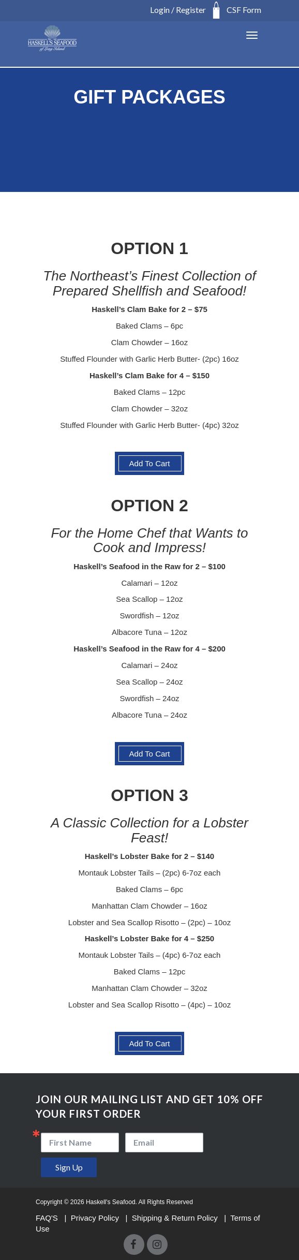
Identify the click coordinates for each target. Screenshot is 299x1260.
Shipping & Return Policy (176, 1217)
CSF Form (244, 9)
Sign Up (69, 1167)
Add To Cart (149, 463)
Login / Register (178, 9)
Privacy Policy (96, 1217)
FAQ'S (48, 1217)
